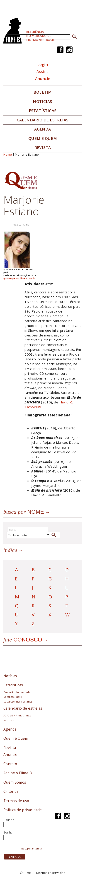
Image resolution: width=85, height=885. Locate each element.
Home (7, 154)
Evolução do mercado (17, 692)
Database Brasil (12, 696)
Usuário (9, 820)
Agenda (42, 129)
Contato (10, 763)
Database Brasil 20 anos (17, 701)
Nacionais (9, 720)
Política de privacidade (22, 809)
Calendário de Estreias (43, 120)
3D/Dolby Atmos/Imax (17, 715)
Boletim (43, 92)
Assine (42, 71)
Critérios (11, 791)
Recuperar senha (31, 848)
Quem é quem (42, 138)
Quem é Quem (15, 738)
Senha (8, 832)
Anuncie (42, 78)
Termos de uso (16, 800)
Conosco (22, 639)
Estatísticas (43, 110)
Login (42, 64)
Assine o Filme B (17, 772)
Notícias (42, 101)
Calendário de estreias (22, 708)
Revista (42, 147)
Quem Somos (14, 782)
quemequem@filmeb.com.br (19, 278)
